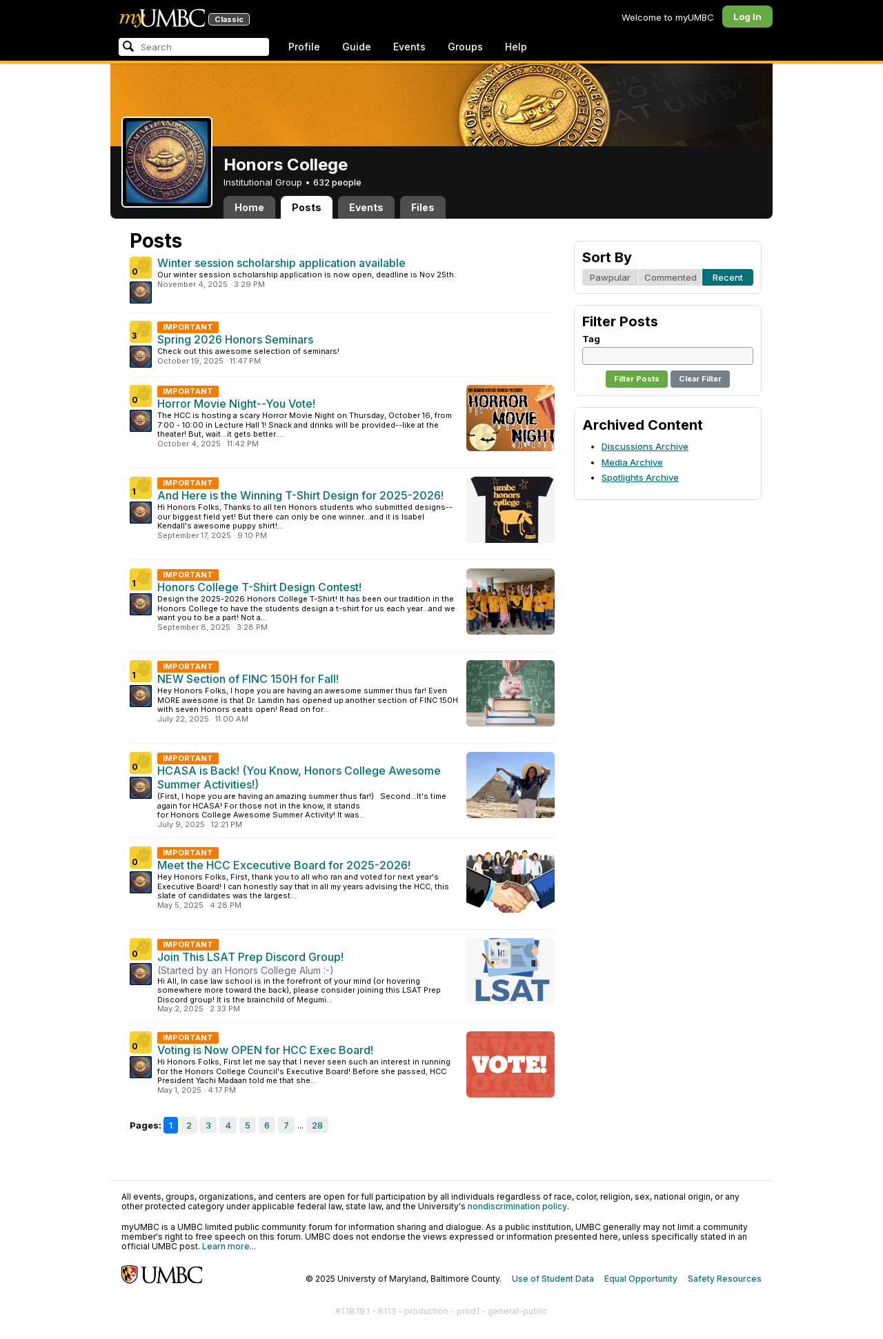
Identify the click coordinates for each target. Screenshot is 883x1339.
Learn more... (229, 1246)
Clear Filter (700, 379)
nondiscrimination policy (517, 1206)
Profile (304, 46)
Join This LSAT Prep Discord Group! (250, 957)
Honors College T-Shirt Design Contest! (259, 587)
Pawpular (610, 277)
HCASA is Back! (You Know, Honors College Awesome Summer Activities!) (299, 777)
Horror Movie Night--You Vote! (236, 403)
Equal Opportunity (640, 1278)
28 (317, 1125)
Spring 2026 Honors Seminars (235, 339)
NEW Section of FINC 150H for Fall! (248, 679)
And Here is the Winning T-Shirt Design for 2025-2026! (300, 495)
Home (249, 207)
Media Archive (632, 462)
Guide (356, 46)
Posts (306, 207)
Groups (465, 46)
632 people (337, 182)
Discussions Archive (645, 446)
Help (516, 46)
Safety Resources (725, 1278)
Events (409, 46)
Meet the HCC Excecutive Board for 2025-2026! (283, 865)
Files (423, 207)
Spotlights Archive (640, 477)
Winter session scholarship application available (281, 263)
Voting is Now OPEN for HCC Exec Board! (265, 1050)
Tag (591, 338)
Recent (728, 277)
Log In (747, 16)
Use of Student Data (553, 1278)
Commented (670, 277)
